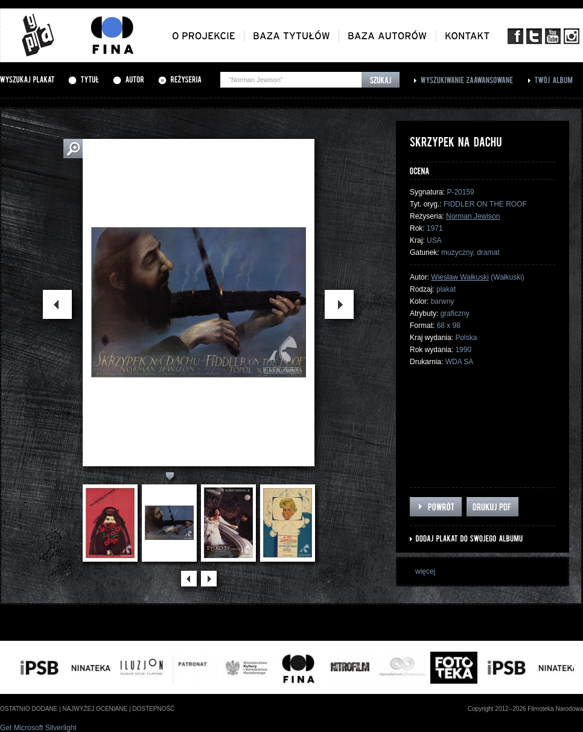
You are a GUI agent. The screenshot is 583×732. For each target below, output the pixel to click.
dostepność (153, 708)
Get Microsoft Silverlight (38, 728)
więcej (425, 571)
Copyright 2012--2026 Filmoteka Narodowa (525, 708)
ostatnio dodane (28, 708)
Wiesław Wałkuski (460, 277)
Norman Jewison (473, 216)
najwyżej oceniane (94, 708)
